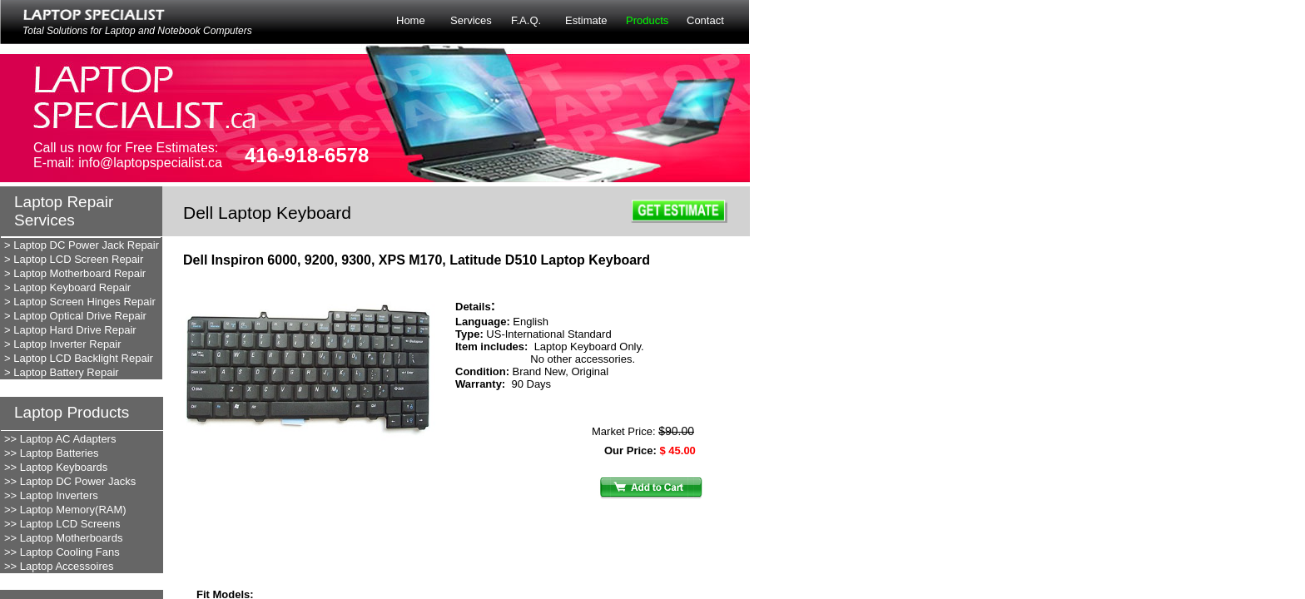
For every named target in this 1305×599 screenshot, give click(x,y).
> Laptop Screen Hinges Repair (80, 301)
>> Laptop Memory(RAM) (65, 509)
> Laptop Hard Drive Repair (70, 330)
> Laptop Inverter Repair (63, 344)
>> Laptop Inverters (51, 495)
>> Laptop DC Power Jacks (70, 481)
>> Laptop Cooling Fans (62, 552)
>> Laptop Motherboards (63, 538)
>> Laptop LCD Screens (62, 523)
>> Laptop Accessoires (59, 566)
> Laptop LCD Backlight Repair (78, 358)
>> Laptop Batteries (51, 453)
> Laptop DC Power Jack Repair (81, 245)
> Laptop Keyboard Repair (67, 287)
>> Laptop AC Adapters (60, 439)
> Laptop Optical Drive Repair (75, 315)
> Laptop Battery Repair (61, 372)
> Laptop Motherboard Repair (75, 273)
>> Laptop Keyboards (55, 467)
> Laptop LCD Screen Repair (73, 259)
